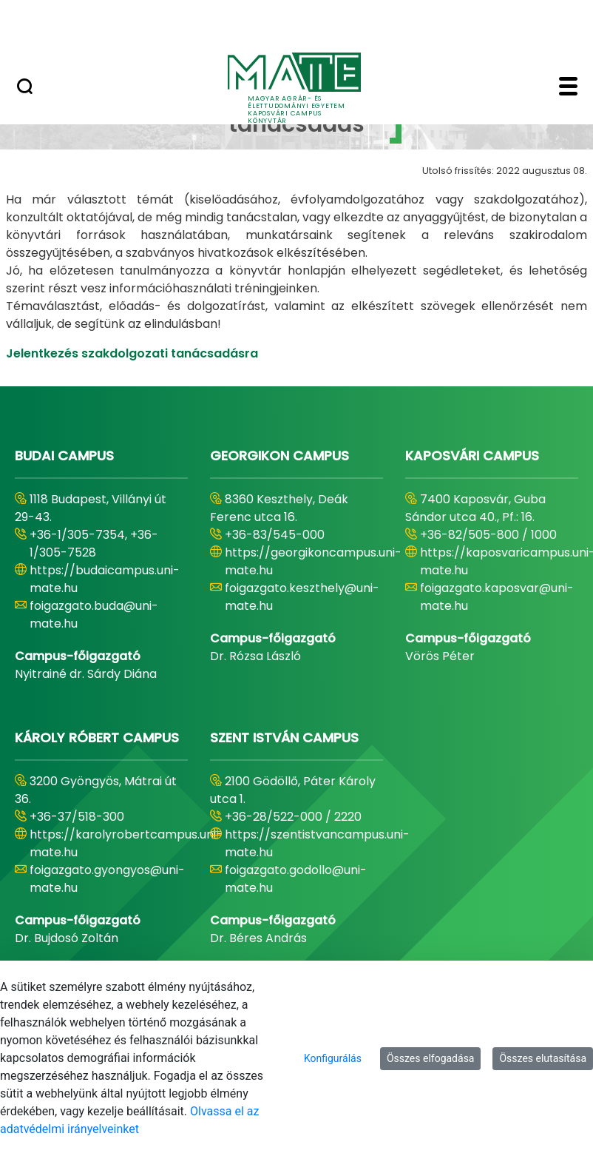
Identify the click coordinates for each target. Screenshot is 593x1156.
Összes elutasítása (542, 1058)
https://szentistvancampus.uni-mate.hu (317, 843)
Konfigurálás (333, 1058)
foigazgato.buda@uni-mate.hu (94, 614)
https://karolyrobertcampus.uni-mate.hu (126, 843)
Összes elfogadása (431, 1058)
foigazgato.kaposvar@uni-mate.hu (497, 596)
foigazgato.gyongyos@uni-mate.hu (107, 878)
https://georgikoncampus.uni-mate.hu (313, 561)
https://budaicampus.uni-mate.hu (105, 579)
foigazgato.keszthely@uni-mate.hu (302, 596)
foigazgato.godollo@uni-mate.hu (296, 878)
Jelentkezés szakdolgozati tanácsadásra (132, 353)
